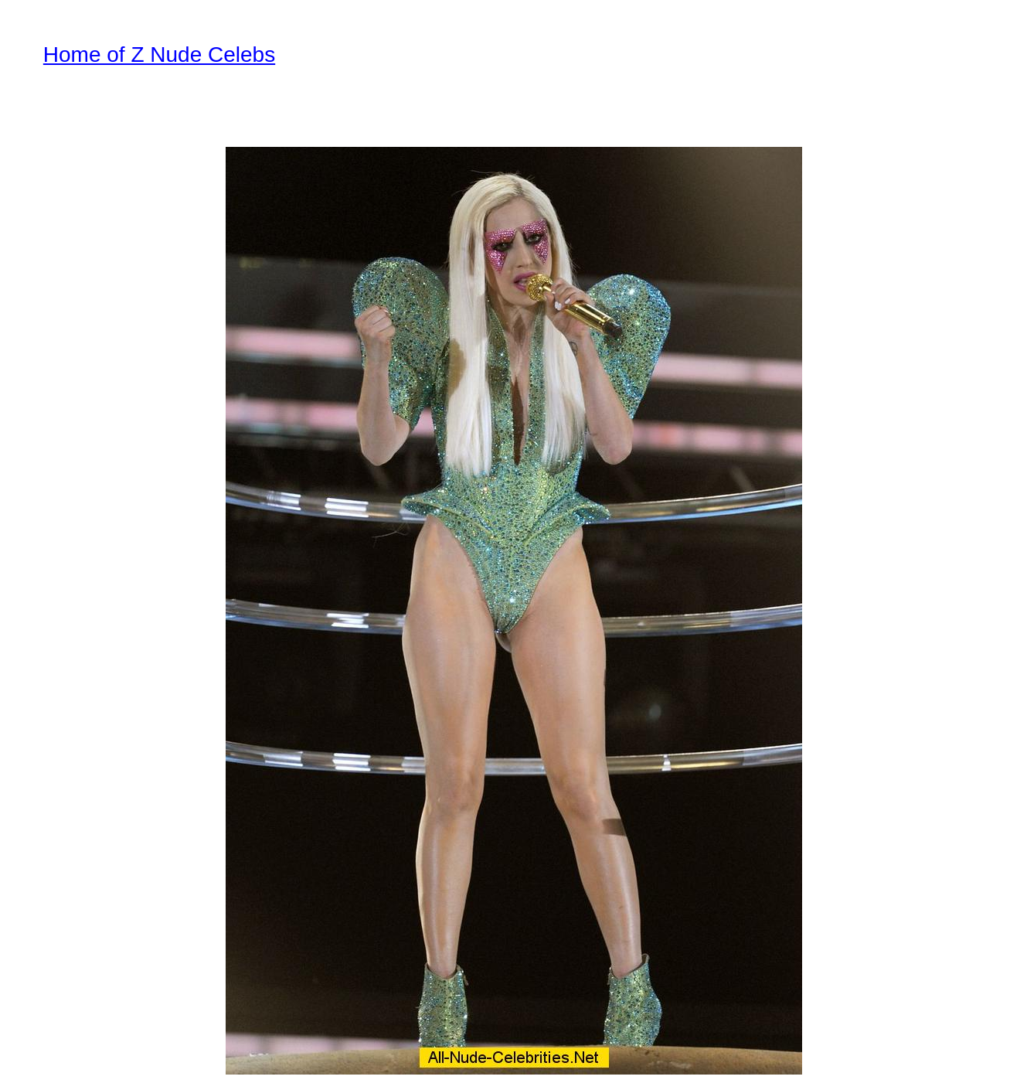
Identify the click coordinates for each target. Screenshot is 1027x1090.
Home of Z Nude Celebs (159, 54)
